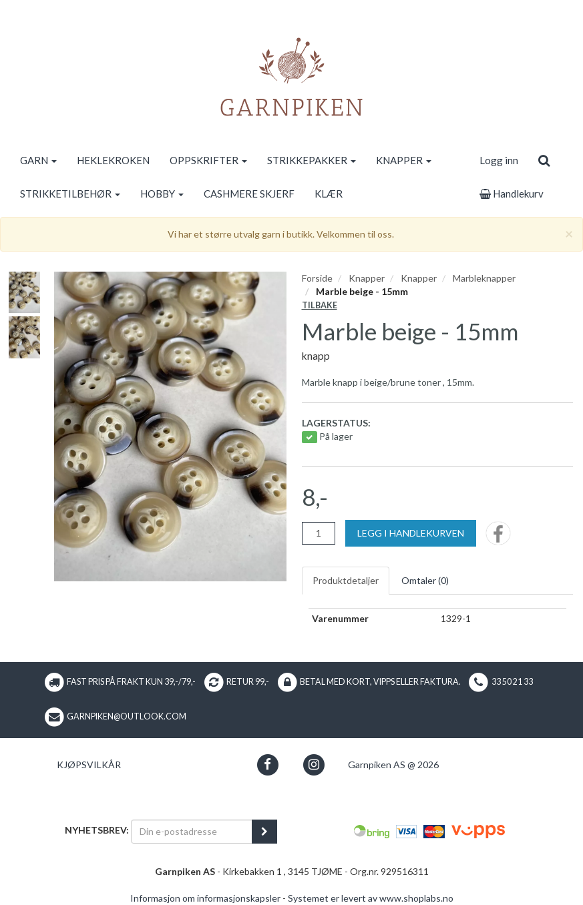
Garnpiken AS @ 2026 (393, 764)
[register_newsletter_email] (264, 832)
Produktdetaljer (346, 580)
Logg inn (498, 160)
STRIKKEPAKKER (311, 160)
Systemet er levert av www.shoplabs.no (370, 898)
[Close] (569, 233)
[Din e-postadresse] (191, 832)
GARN (38, 160)
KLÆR (329, 194)
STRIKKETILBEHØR (70, 194)
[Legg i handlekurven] (410, 533)
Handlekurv (511, 194)
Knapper (367, 278)
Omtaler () (425, 580)
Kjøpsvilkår (89, 764)
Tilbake (319, 305)
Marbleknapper (484, 278)
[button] (267, 764)
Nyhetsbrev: (97, 830)
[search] (544, 160)
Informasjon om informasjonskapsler (205, 898)
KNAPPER (403, 160)
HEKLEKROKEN (113, 160)
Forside (317, 278)
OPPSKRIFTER (208, 160)
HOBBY (162, 194)
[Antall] (318, 533)
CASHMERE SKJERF (249, 194)
